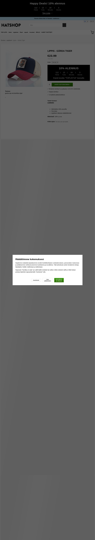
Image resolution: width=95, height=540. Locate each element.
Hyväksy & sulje (59, 280)
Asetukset (36, 280)
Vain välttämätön (47, 280)
